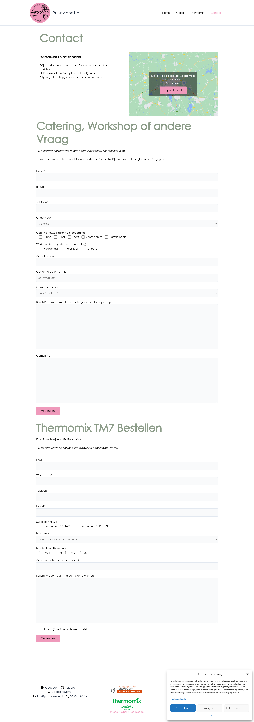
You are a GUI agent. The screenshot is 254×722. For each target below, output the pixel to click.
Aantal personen (46, 257)
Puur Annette (66, 12)
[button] (247, 674)
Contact (216, 12)
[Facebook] (49, 687)
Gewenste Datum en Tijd (51, 273)
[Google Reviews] (59, 691)
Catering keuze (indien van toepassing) (60, 234)
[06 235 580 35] (76, 696)
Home (170, 12)
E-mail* (40, 187)
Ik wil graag (43, 541)
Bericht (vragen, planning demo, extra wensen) (65, 584)
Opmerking (43, 360)
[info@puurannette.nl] (48, 696)
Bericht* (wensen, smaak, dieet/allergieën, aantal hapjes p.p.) (74, 304)
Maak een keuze (46, 529)
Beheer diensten (179, 699)
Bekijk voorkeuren (236, 708)
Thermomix (199, 12)
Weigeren (209, 708)
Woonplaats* (44, 482)
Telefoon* (42, 202)
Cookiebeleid (208, 715)
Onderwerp (43, 218)
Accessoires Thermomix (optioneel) (57, 568)
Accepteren (183, 708)
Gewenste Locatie (47, 289)
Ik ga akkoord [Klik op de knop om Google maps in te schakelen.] (173, 90)
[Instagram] (69, 687)
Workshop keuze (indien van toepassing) (61, 245)
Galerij (183, 12)
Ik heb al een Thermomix (51, 556)
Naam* (40, 171)
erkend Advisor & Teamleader (127, 711)
